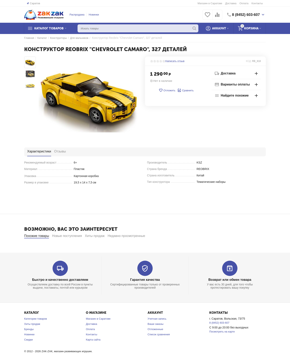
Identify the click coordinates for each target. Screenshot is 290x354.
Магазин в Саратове (210, 3)
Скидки (28, 350)
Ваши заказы (156, 334)
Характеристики (39, 151)
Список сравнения (159, 345)
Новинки (94, 14)
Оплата (244, 3)
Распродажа (76, 14)
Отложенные (155, 340)
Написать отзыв (174, 61)
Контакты (257, 3)
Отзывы (60, 151)
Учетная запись (157, 329)
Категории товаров (35, 329)
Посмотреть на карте (222, 342)
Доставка (230, 3)
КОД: (248, 61)
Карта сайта (93, 350)
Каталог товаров (49, 28)
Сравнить (185, 90)
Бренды (29, 340)
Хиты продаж (32, 334)
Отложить (167, 90)
